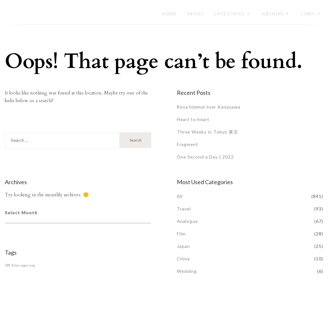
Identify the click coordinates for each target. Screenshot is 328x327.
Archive (273, 13)
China (183, 258)
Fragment (188, 144)
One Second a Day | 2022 (206, 156)
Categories (229, 13)
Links (308, 13)
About (195, 13)
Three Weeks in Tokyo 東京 (208, 132)
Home (169, 13)
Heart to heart (193, 119)
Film (181, 233)
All (180, 196)
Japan (183, 246)
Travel (184, 208)
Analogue (188, 221)
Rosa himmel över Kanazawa (209, 107)
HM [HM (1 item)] (7, 265)
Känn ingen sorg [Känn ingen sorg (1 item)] (23, 265)
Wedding (187, 271)
